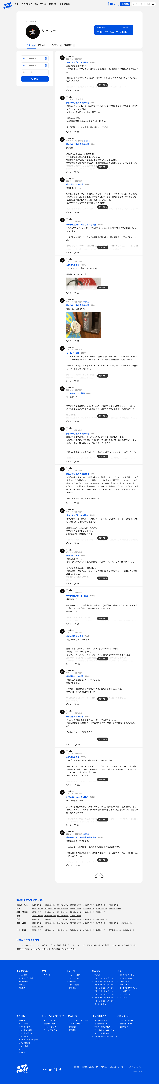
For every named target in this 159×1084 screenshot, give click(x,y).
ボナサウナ (77, 945)
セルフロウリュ (30, 945)
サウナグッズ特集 (126, 978)
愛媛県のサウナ (127, 923)
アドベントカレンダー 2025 (104, 978)
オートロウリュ (43, 945)
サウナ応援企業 (24, 1043)
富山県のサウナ (50, 912)
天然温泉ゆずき (72, 264)
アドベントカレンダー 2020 (104, 994)
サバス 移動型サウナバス (28, 1033)
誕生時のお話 (49, 1023)
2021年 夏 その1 (125, 991)
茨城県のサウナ (37, 908)
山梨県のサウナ (88, 912)
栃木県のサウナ (50, 908)
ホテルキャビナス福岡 (75, 393)
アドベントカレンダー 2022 (104, 988)
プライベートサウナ (68, 949)
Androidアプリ (49, 1030)
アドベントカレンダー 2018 (104, 1001)
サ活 (36, 4)
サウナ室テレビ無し (89, 945)
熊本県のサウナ (75, 930)
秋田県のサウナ (88, 905)
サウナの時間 (23, 1046)
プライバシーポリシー (136, 1067)
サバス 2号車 (23, 1036)
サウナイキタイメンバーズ (78, 1020)
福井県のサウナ (75, 912)
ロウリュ (19, 945)
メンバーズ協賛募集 (101, 1033)
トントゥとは (74, 978)
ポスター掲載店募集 (101, 1027)
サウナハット (124, 981)
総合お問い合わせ (126, 1023)
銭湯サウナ (67, 945)
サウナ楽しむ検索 (25, 1030)
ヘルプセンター (125, 1020)
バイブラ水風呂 (104, 945)
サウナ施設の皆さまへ (102, 1020)
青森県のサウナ (50, 905)
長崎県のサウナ (63, 930)
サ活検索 (22, 984)
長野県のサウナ (101, 912)
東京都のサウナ (101, 908)
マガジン (43, 4)
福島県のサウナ (114, 905)
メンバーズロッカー (76, 1023)
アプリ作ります (24, 1027)
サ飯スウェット (125, 984)
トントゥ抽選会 (64, 4)
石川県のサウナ (63, 912)
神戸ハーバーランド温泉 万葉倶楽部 (81, 837)
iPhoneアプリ (49, 1027)
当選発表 (72, 981)
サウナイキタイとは (51, 1020)
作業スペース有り (22, 949)
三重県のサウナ (75, 915)
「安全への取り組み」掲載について (105, 1037)
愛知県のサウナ (63, 915)
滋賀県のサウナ (37, 919)
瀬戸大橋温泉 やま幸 (74, 636)
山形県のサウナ (101, 905)
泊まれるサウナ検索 (26, 978)
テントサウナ (36, 949)
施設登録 (52, 4)
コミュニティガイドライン (118, 1067)
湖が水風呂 (56, 949)
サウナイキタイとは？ (23, 4)
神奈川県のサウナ (115, 908)
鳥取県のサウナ (37, 923)
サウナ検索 (23, 975)
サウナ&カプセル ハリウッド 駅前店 (81, 224)
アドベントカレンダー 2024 (104, 981)
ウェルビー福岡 (72, 353)
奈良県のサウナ (88, 919)
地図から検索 (23, 981)
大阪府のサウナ (63, 919)
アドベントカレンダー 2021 (104, 991)
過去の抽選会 (74, 984)
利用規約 (104, 1067)
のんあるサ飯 (23, 1023)
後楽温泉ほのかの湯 (74, 184)
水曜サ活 (87, 141)
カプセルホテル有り (128, 945)
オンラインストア (126, 975)
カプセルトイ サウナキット (28, 1039)
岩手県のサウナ (63, 905)
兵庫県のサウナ (75, 919)
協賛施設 (72, 1027)
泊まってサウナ (24, 1049)
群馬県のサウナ (63, 908)
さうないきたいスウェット (129, 988)
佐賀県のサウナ (50, 930)
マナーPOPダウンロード (103, 1030)
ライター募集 (99, 1004)
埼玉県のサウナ (75, 908)
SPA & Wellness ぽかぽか (77, 797)
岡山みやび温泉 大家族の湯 (77, 102)
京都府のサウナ (50, 919)
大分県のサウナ (88, 930)
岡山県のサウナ (63, 923)
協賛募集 (72, 988)
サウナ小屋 (46, 949)
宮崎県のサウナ (101, 930)
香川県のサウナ (114, 923)
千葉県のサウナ (88, 908)
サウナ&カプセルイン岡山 (77, 62)
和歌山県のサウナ (102, 919)
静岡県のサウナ (50, 915)
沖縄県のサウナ (128, 930)
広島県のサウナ (75, 923)
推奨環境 (76, 1067)
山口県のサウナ (88, 923)
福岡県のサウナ (37, 930)
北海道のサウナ (37, 905)
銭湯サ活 (22, 1052)
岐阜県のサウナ (37, 915)
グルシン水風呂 (55, 945)
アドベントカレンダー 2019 (104, 997)
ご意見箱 (123, 1027)
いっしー (49, 30)
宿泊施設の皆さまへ (101, 1023)
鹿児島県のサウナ (115, 930)
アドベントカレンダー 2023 (104, 984)
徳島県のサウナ (101, 923)
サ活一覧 (47, 975)
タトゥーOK (115, 945)
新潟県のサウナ (37, 912)
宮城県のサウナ (75, 905)
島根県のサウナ (50, 923)
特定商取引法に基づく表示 (90, 1067)
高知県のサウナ (37, 926)
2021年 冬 (123, 997)
